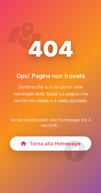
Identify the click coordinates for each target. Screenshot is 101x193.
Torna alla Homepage (51, 143)
